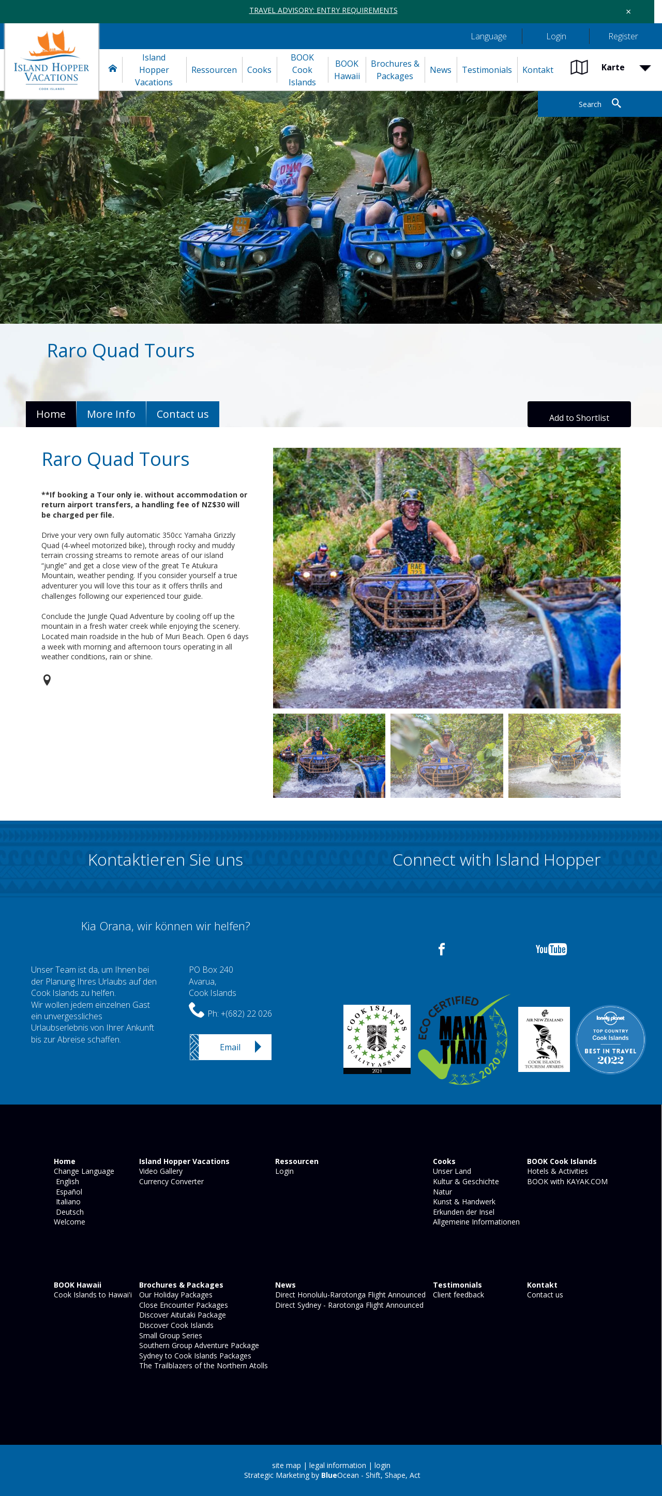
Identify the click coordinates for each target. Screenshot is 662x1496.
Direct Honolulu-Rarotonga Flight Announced (349, 1294)
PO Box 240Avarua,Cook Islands (212, 981)
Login (283, 1171)
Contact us (544, 1294)
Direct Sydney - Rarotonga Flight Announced (348, 1305)
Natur (441, 1192)
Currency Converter (170, 1181)
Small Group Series (169, 1335)
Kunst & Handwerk (463, 1201)
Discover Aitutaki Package (181, 1315)
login (382, 1465)
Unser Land (451, 1171)
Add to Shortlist (579, 418)
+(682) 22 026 (246, 1013)
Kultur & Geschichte (465, 1181)
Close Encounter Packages (182, 1305)
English (65, 1181)
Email (230, 1047)
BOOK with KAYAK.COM (566, 1181)
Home (51, 414)
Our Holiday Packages (175, 1294)
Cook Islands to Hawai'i (92, 1294)
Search (590, 104)
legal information (337, 1465)
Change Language (83, 1171)
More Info (111, 414)
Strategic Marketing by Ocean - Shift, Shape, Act (332, 1475)
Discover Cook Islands (175, 1325)
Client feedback (457, 1294)
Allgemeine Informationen (475, 1222)
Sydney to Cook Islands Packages (194, 1356)
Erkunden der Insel (462, 1212)
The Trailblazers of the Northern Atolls (202, 1365)
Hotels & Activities (556, 1171)
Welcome (68, 1222)
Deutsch (68, 1212)
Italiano (66, 1201)
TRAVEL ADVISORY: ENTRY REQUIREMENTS (323, 10)
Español (67, 1192)
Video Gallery (160, 1171)
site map (286, 1465)
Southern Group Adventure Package (198, 1345)
